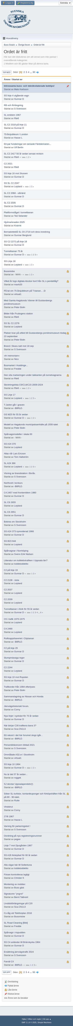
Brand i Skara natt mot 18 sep (19, 346)
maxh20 (18, 284)
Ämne (7, 79)
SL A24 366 (9, 463)
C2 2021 (8, 163)
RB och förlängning (13, 105)
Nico (16, 359)
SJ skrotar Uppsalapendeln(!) (18, 784)
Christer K (19, 878)
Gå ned (6, 72)
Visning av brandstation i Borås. (19, 473)
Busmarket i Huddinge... (16, 365)
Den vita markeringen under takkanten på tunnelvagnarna (32, 375)
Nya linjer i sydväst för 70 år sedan (21, 716)
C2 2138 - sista (11, 580)
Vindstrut (8, 806)
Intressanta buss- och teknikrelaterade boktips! (29, 86)
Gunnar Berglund (22, 235)
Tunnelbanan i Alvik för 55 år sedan (21, 609)
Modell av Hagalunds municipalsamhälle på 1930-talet (31, 424)
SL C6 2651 (10, 512)
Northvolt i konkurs (13, 483)
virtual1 (17, 294)
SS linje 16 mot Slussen (16, 173)
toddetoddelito (21, 564)
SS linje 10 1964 (12, 764)
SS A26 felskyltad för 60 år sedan (20, 855)
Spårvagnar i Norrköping (16, 550)
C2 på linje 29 (11, 648)
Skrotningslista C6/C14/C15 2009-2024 (23, 384)
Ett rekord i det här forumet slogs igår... (23, 735)
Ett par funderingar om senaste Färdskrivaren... (27, 144)
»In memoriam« (12, 355)
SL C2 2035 (10, 202)
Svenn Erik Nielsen (23, 554)
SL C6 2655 (10, 502)
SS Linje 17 (9, 394)
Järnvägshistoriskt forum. (16, 706)
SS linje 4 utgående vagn (16, 95)
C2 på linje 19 (11, 570)
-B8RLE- (18, 408)
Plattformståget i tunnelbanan (18, 212)
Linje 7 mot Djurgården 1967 (18, 845)
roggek (17, 777)
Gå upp (6, 972)
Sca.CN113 (20, 729)
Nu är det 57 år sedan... (16, 774)
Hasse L (18, 137)
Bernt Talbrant (21, 897)
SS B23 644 (10, 541)
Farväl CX (9, 961)
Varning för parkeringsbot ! (17, 826)
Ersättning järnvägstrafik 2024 (19, 952)
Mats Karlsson (21, 89)
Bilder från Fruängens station (18, 313)
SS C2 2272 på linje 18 (15, 241)
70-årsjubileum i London (16, 134)
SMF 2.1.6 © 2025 (29, 1022)
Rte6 (16, 118)
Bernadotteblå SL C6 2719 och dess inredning (27, 232)
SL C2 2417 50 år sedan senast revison (23, 153)
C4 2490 (8, 628)
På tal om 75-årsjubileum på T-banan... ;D (24, 291)
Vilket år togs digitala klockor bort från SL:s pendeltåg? (31, 281)
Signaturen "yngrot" (13, 893)
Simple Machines (44, 1022)
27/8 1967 (9, 816)
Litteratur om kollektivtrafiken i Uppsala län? (25, 560)
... (31, 72)
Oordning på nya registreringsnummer (23, 836)
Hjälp (24, 1019)
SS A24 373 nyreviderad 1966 (19, 531)
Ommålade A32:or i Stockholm (19, 754)
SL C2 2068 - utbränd (14, 193)
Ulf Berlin (18, 147)
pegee (17, 839)
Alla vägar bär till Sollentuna (18, 865)
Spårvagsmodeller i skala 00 (18, 434)
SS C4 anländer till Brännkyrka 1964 (22, 942)
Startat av (17, 79)
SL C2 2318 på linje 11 (15, 124)
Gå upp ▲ (47, 1019)
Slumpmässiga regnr (14, 657)
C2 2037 (8, 589)
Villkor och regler (34, 1019)
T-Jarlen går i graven (14, 405)
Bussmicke (9, 271)
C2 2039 (8, 599)
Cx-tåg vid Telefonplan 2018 (18, 913)
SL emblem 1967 (12, 115)
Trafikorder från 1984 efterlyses (19, 687)
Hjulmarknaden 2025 (14, 222)
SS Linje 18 (9, 261)
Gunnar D (19, 99)
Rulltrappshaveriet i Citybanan (19, 638)
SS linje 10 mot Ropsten (16, 677)
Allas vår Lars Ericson (15, 453)
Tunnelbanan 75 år (13, 251)
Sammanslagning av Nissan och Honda (23, 696)
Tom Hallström (21, 457)
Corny (17, 709)
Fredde (17, 368)
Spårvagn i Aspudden (14, 932)
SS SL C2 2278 (11, 323)
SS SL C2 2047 (11, 183)
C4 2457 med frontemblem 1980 (20, 492)
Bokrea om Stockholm (15, 521)
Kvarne (17, 225)
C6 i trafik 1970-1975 (14, 619)
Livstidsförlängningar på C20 (18, 903)
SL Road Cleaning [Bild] (16, 923)
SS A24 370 (10, 444)
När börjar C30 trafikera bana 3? (20, 725)
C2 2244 (8, 667)
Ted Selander (21, 216)
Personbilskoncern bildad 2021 (19, 745)
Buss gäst (19, 887)
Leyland (18, 186)
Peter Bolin (19, 307)
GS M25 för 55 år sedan (16, 414)
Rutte (17, 800)
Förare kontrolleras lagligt (16, 874)
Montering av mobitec (14, 884)
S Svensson (20, 108)
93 (34, 72)
